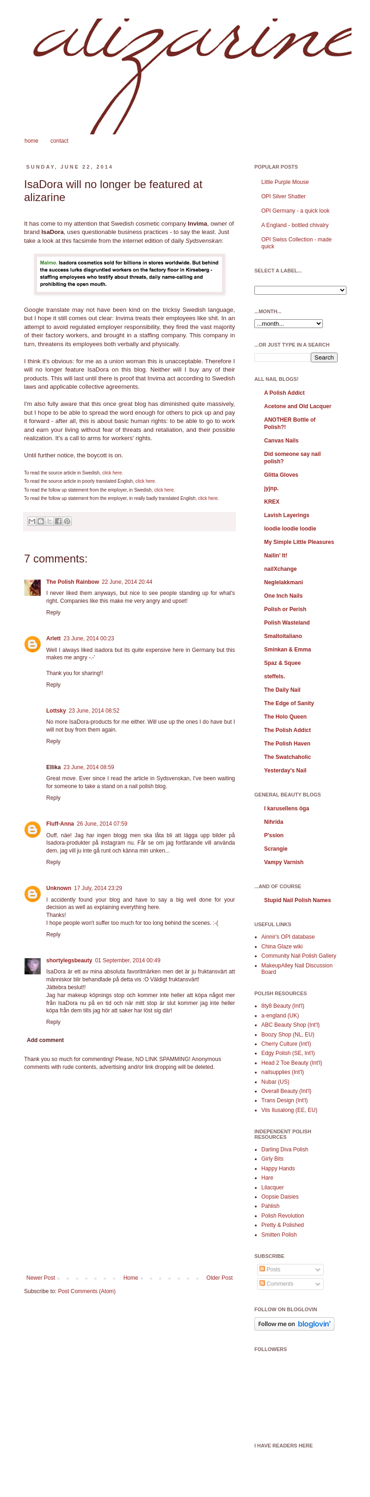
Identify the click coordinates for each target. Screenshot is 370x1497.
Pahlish (270, 1206)
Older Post (219, 1278)
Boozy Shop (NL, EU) (287, 1034)
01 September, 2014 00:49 (127, 960)
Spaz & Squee (282, 663)
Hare (267, 1178)
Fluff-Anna (60, 824)
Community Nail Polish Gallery (298, 956)
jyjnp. (271, 488)
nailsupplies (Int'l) (282, 1072)
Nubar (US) (275, 1082)
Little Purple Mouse (285, 182)
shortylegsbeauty (69, 960)
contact (59, 141)
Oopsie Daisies (280, 1197)
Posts (269, 1269)
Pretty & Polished (282, 1225)
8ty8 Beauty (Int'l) (282, 1006)
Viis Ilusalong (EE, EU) (289, 1110)
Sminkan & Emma (287, 649)
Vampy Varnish (283, 862)
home (31, 141)
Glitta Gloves (281, 475)
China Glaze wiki (281, 946)
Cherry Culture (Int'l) (286, 1044)
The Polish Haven (287, 743)
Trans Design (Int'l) (284, 1100)
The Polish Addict (287, 730)
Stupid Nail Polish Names (297, 900)
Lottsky (56, 710)
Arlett (53, 638)
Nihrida (273, 822)
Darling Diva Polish (284, 1149)
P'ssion (274, 835)
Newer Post (40, 1278)
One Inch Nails (283, 596)
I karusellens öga (286, 808)
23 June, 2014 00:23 (88, 638)
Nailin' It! (275, 555)
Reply (53, 612)
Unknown (58, 888)
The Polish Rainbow (72, 582)
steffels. (274, 676)
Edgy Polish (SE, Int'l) (288, 1053)
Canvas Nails (281, 440)
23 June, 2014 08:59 (88, 767)
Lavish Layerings (286, 515)
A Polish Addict (284, 393)
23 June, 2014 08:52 (94, 710)
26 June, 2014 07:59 (102, 824)
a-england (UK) (280, 1015)
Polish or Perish (285, 609)
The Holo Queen (285, 717)
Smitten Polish (279, 1235)
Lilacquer (272, 1187)
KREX (271, 502)
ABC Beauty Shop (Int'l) (290, 1025)
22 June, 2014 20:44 (127, 582)
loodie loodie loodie (290, 528)
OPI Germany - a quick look (295, 211)
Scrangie (276, 849)
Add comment (45, 1040)
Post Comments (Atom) (87, 1291)
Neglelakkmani (283, 582)
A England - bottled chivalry (294, 225)
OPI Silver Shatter (283, 196)
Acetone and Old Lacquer (297, 406)
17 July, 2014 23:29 (98, 888)
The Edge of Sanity (289, 703)
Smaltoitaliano (283, 636)
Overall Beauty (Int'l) (286, 1091)
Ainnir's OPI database (288, 937)
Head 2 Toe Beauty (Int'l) (291, 1063)
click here (112, 472)
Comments (276, 1284)
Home (130, 1278)
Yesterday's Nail (285, 770)
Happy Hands (278, 1168)
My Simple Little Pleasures (299, 542)
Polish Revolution (282, 1216)
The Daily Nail (282, 690)
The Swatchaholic (287, 757)
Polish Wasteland (287, 622)
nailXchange (280, 569)
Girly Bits (272, 1159)
